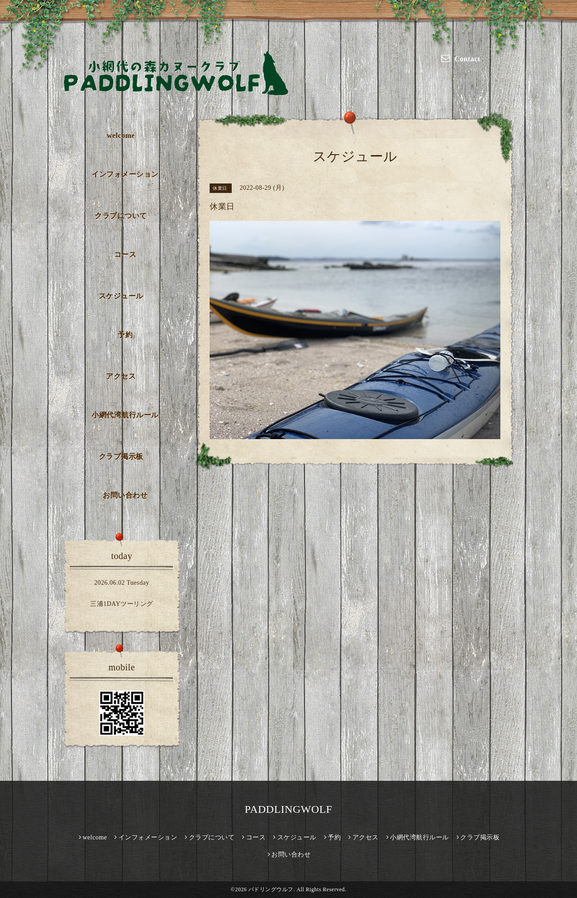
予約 (125, 335)
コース (125, 254)
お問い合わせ (125, 495)
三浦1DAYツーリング (121, 603)
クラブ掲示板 (121, 456)
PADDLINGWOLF (288, 809)
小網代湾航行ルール (125, 415)
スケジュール (121, 296)
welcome (121, 135)
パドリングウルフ (270, 889)
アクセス (121, 376)
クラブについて (121, 216)
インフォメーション (125, 174)
